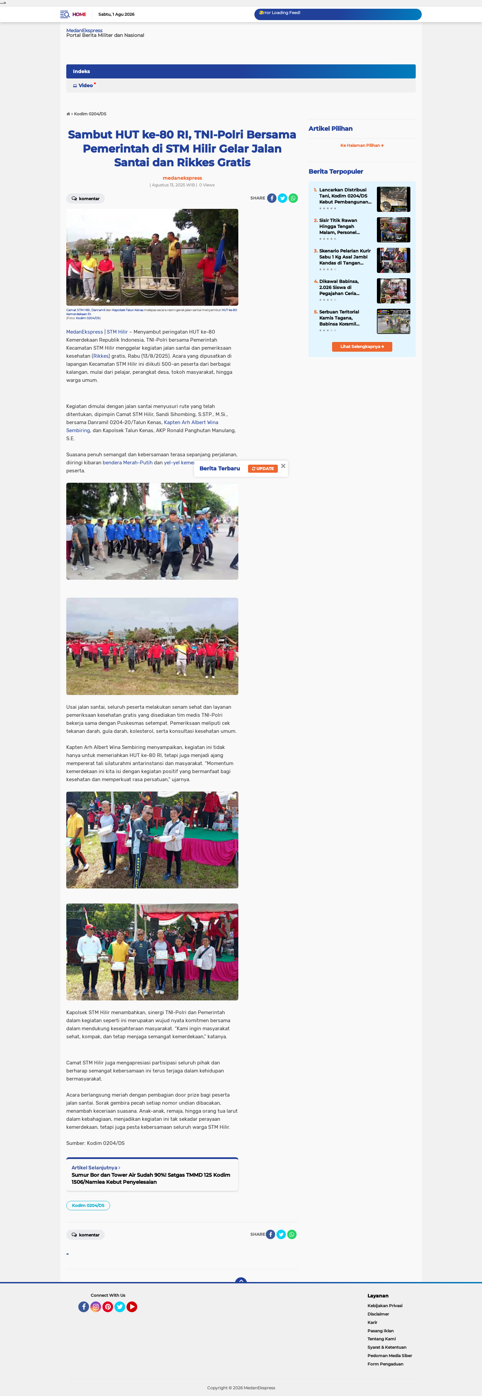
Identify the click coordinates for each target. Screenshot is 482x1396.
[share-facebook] (271, 198)
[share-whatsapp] (293, 198)
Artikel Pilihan (330, 128)
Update (263, 468)
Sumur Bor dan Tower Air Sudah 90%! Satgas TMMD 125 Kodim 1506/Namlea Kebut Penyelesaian (151, 1178)
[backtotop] (241, 1283)
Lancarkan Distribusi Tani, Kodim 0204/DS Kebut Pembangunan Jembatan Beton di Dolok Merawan (343, 196)
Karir (372, 1322)
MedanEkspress (84, 30)
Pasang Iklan (381, 1330)
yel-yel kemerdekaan (188, 463)
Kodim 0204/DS (88, 318)
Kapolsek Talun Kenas (127, 310)
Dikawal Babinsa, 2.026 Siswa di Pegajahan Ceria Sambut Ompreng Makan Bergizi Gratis (342, 288)
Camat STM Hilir (78, 310)
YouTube (137, 1309)
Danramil (98, 310)
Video (86, 85)
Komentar (85, 198)
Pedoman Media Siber (390, 1355)
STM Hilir (117, 332)
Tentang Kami (382, 1338)
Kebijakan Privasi (385, 1305)
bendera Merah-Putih (128, 463)
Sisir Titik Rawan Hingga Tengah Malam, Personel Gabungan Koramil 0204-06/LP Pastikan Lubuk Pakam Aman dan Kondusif (343, 227)
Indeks (81, 71)
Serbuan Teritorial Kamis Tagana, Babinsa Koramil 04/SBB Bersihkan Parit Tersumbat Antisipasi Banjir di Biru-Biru (341, 318)
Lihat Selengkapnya (362, 346)
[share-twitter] (282, 198)
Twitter (122, 1309)
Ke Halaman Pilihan (362, 145)
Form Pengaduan (385, 1363)
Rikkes (100, 356)
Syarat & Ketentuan (387, 1347)
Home (79, 14)
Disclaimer (378, 1314)
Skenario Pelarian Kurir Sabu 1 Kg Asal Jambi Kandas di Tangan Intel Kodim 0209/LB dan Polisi (345, 257)
